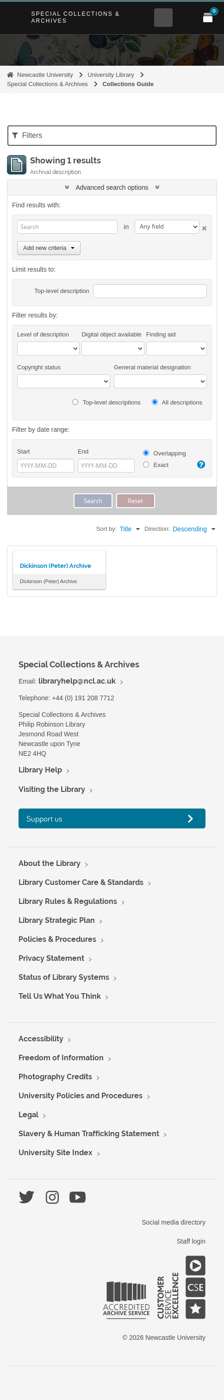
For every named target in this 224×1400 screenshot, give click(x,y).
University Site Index (56, 1152)
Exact (155, 464)
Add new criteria (49, 247)
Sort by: (106, 528)
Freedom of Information (61, 1057)
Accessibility (41, 1038)
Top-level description (61, 290)
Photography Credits (55, 1076)
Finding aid (161, 334)
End (83, 451)
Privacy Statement (51, 958)
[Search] (67, 227)
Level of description (43, 334)
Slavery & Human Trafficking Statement (89, 1133)
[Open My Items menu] (208, 17)
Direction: (157, 528)
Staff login (191, 1241)
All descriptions (177, 402)
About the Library (50, 863)
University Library (110, 74)
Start (23, 451)
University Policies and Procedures (81, 1095)
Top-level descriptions (106, 402)
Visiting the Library (52, 789)
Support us (44, 818)
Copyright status (39, 367)
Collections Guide (128, 84)
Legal (28, 1114)
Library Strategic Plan (57, 920)
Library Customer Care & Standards (81, 882)
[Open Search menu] (163, 17)
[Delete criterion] (203, 226)
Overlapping (164, 453)
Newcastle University (45, 74)
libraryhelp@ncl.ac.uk (77, 681)
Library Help (40, 769)
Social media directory (173, 1222)
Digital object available (111, 334)
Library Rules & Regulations (68, 901)
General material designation (152, 367)
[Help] (201, 465)
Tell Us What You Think (60, 996)
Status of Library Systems (64, 977)
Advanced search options (112, 187)
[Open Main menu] (185, 17)
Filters (27, 135)
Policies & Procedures (57, 939)
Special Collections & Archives (75, 17)
